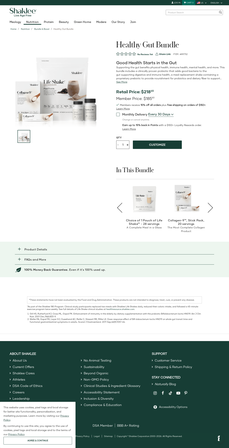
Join (133, 21)
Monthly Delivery (131, 114)
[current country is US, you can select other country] (202, 2)
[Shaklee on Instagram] (155, 393)
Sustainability (94, 367)
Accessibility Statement (102, 392)
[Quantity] (123, 145)
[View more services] (163, 54)
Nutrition (32, 21)
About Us (20, 360)
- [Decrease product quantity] (118, 144)
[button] (114, 249)
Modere (101, 21)
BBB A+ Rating (128, 425)
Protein (49, 21)
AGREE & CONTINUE (37, 440)
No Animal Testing (97, 360)
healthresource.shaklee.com (120, 309)
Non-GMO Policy (96, 379)
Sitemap (108, 436)
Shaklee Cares (24, 373)
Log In (175, 2)
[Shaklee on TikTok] (170, 391)
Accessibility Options (173, 406)
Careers (18, 392)
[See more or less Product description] (121, 81)
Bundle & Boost (41, 29)
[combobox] (192, 12)
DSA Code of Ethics (27, 386)
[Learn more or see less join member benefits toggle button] (123, 108)
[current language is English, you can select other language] (217, 2)
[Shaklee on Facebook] (162, 393)
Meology (15, 21)
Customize (157, 144)
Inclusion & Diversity (99, 398)
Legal (97, 436)
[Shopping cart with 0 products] (188, 2)
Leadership (21, 398)
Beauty (64, 21)
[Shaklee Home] (24, 12)
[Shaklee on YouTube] (178, 393)
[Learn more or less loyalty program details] (129, 129)
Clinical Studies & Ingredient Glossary (112, 386)
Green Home (82, 21)
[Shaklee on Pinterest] (186, 393)
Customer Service (168, 360)
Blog (165, 384)
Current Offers (23, 367)
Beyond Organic (96, 373)
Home (13, 29)
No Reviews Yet (145, 54)
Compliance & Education (103, 405)
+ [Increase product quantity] (127, 144)
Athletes (19, 379)
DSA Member (103, 425)
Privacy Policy (82, 436)
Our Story (118, 21)
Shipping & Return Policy (173, 367)
